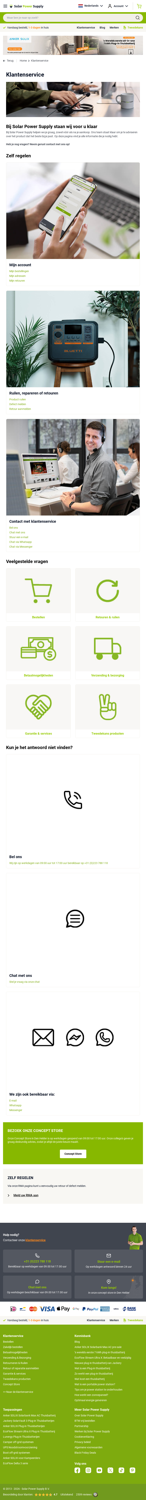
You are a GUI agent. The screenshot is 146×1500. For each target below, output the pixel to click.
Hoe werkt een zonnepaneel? (91, 1394)
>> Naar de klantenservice (18, 1391)
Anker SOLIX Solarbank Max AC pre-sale (98, 1347)
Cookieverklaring (84, 1436)
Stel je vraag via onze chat (24, 981)
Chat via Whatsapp (20, 541)
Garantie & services (14, 1373)
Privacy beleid (83, 1442)
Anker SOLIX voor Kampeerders (21, 1458)
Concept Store (73, 1153)
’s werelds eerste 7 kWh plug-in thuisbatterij (100, 1352)
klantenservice (35, 1240)
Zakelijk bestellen (13, 1347)
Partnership (81, 1426)
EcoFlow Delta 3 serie (15, 1463)
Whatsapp (15, 1105)
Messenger (15, 1110)
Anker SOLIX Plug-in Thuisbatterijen (24, 1426)
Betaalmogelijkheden (15, 1352)
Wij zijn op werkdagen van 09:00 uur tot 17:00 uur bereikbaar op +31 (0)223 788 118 (58, 863)
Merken (114, 27)
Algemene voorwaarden (88, 1447)
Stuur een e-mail (18, 537)
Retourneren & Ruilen (15, 1363)
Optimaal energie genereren (91, 1400)
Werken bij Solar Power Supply (92, 1431)
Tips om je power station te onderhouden (98, 1389)
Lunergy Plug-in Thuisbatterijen (21, 1436)
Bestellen (8, 1341)
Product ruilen (17, 399)
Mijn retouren (17, 280)
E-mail (13, 1100)
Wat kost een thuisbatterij (90, 1378)
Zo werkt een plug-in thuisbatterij (94, 1373)
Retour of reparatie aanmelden (21, 1368)
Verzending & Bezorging (17, 1357)
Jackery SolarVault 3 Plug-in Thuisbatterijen (28, 1420)
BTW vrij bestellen (85, 1420)
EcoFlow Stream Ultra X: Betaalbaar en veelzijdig (103, 1357)
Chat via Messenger (21, 546)
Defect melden (17, 404)
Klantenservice (86, 27)
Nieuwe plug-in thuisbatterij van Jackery (98, 1363)
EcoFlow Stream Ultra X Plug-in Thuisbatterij (29, 1431)
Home (23, 60)
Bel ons (13, 527)
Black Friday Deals (85, 1452)
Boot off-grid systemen (16, 1452)
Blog (102, 27)
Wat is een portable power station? (95, 1384)
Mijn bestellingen (19, 271)
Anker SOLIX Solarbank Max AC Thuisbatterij (29, 1415)
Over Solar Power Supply (89, 1415)
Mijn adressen (17, 275)
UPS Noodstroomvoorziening (20, 1447)
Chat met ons (17, 532)
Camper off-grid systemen (18, 1442)
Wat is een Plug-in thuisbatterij (92, 1368)
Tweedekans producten (17, 1378)
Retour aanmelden (20, 408)
